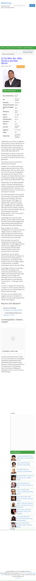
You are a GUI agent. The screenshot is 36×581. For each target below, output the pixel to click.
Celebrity (8, 51)
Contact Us (18, 578)
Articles (14, 51)
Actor (12, 48)
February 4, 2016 (8, 315)
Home (2, 48)
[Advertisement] (18, 27)
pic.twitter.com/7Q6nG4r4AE (12, 310)
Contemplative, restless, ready (10, 351)
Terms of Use (25, 573)
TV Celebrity (19, 48)
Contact (20, 51)
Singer (2, 51)
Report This (21, 66)
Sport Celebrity (28, 48)
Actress (8, 48)
